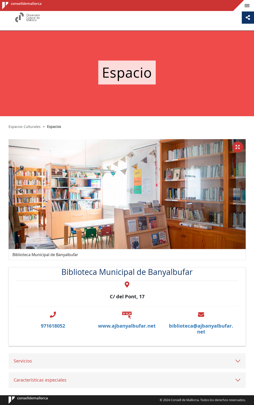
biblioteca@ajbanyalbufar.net (201, 328)
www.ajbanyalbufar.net (127, 325)
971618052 (53, 325)
